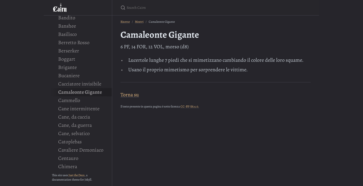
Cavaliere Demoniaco (80, 149)
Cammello (69, 100)
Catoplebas (70, 141)
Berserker (68, 50)
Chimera (67, 166)
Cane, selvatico (74, 133)
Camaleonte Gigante (80, 92)
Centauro (68, 158)
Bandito (66, 17)
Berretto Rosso (73, 42)
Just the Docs (77, 175)
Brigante (67, 67)
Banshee (67, 25)
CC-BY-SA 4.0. (189, 106)
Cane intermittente (79, 108)
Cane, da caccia (74, 116)
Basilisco (67, 34)
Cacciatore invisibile (79, 83)
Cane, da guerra (75, 125)
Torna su (129, 94)
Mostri (139, 22)
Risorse (125, 22)
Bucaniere (69, 75)
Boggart (66, 59)
